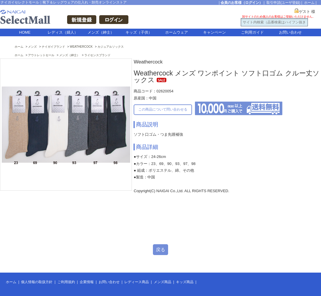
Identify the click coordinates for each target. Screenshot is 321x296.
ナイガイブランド (53, 46)
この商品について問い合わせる (162, 109)
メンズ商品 (162, 282)
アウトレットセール (41, 55)
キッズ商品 (184, 282)
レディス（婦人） (63, 32)
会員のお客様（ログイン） (242, 3)
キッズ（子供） (138, 32)
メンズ (32, 46)
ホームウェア (176, 32)
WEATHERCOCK (81, 46)
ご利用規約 (66, 282)
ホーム (309, 3)
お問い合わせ (290, 32)
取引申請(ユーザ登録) (283, 3)
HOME (25, 32)
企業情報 (87, 282)
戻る (160, 249)
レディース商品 (136, 282)
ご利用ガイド (252, 32)
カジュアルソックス (110, 46)
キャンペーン (214, 32)
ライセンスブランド (97, 55)
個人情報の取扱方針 (37, 282)
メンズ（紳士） (101, 32)
